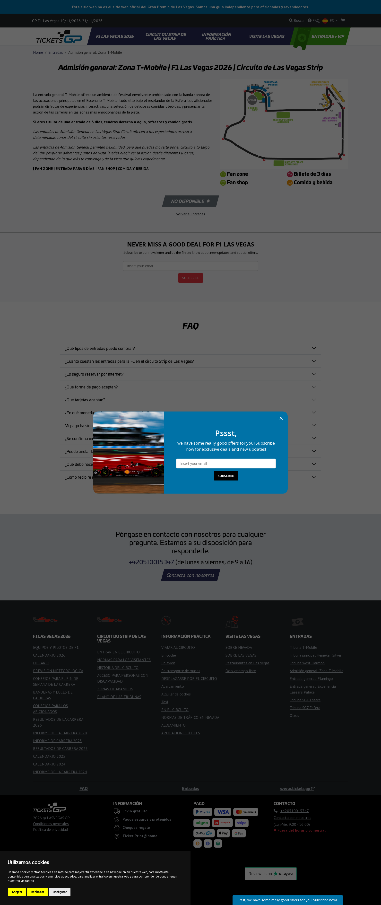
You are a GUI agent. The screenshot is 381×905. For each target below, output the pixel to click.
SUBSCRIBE (226, 476)
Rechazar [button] (37, 892)
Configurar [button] (60, 892)
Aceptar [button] (17, 892)
